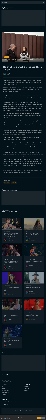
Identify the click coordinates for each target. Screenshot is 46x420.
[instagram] (9, 381)
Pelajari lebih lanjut (6, 418)
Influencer (26, 390)
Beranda (3, 386)
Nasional (6, 57)
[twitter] (3, 381)
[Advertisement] (23, 18)
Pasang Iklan (26, 386)
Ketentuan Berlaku (5, 390)
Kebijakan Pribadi (5, 392)
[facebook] (6, 381)
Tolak (43, 417)
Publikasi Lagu (26, 388)
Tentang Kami (4, 388)
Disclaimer (4, 394)
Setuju (38, 417)
